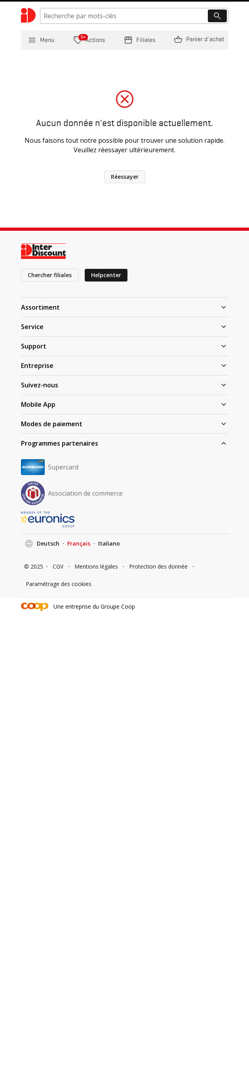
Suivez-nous (124, 385)
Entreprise (124, 365)
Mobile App (124, 404)
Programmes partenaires (124, 443)
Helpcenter (106, 275)
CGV (58, 566)
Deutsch (48, 543)
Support (124, 346)
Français (78, 543)
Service (124, 326)
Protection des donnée (158, 566)
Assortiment (124, 307)
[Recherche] (217, 16)
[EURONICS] (124, 519)
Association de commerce (72, 493)
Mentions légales (96, 566)
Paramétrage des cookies (58, 584)
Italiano (109, 543)
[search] (134, 16)
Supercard (49, 467)
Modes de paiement (124, 424)
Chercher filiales (50, 275)
